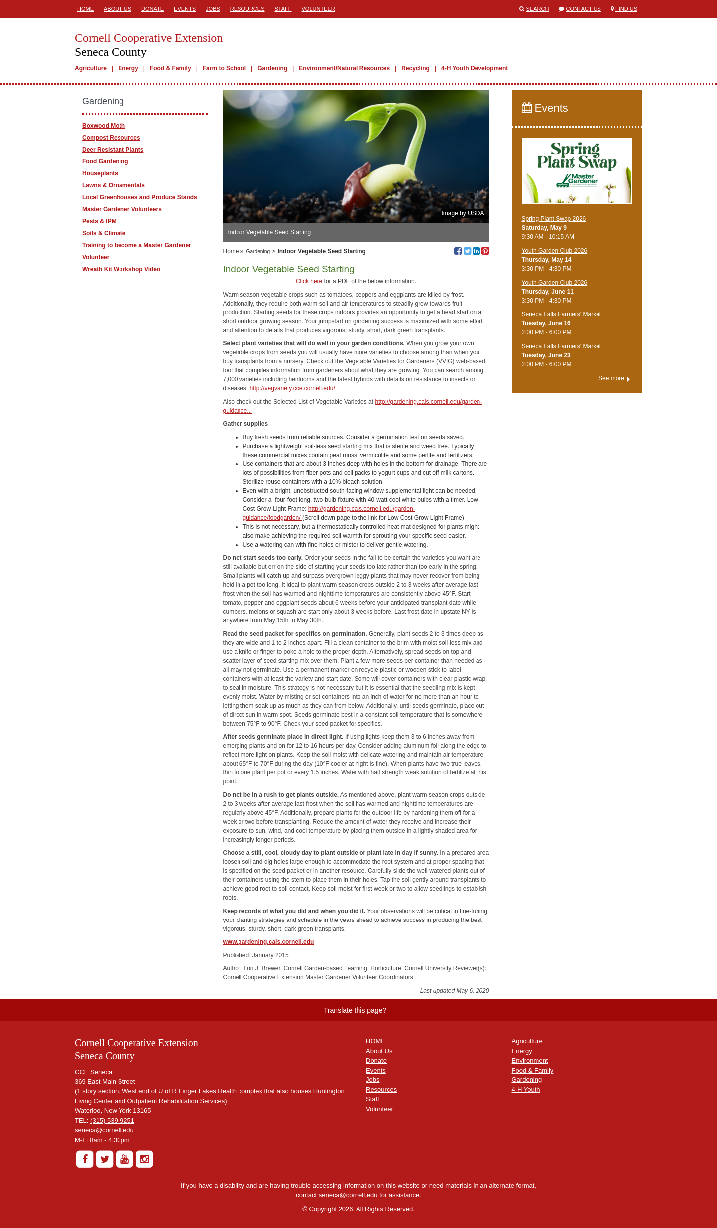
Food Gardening (105, 161)
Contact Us (583, 9)
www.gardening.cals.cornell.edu (268, 941)
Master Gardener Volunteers (122, 209)
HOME (375, 1041)
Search (537, 9)
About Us (117, 9)
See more (611, 378)
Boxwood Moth (103, 125)
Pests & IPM (99, 221)
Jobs (213, 9)
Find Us (626, 9)
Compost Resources (111, 137)
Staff (283, 9)
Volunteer (318, 9)
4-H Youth (526, 1089)
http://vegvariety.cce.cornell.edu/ (292, 388)
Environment (530, 1060)
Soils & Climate (103, 233)
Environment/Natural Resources (344, 68)
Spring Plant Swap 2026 (554, 218)
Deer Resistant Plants (112, 149)
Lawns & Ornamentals (113, 185)
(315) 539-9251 (112, 1120)
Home (85, 9)
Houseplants (100, 173)
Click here (309, 281)
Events (185, 9)
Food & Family (170, 68)
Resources (247, 9)
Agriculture (91, 68)
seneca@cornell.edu (104, 1130)
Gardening (272, 68)
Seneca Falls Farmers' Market (561, 314)
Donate (152, 9)
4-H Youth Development (474, 68)
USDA (476, 213)
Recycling (415, 68)
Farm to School (224, 68)
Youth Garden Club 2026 (555, 250)
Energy (128, 68)
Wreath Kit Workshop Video (121, 269)
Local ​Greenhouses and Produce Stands (139, 197)
